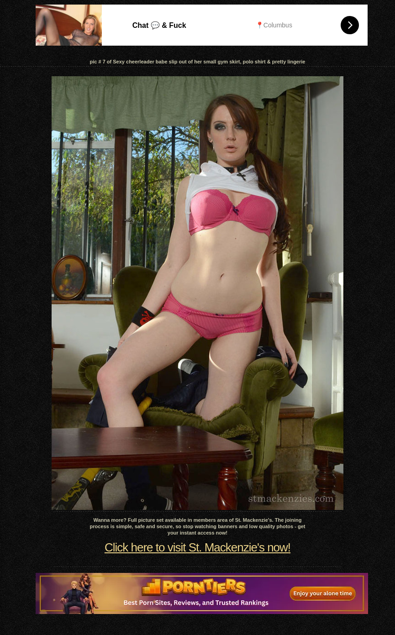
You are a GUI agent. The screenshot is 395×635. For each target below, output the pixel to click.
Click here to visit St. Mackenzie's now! (197, 547)
